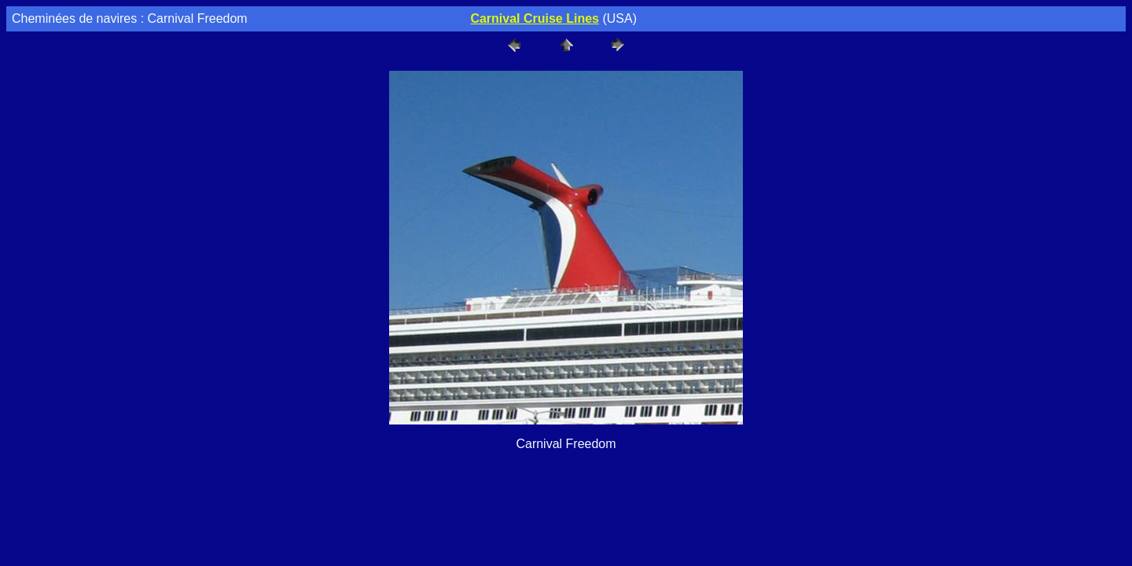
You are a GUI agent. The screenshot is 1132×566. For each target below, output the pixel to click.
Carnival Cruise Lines (534, 18)
